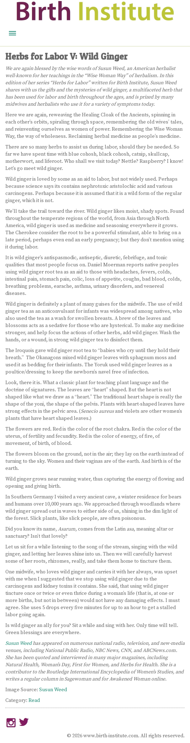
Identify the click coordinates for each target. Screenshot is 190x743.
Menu (12, 33)
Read (34, 700)
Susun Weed (18, 643)
